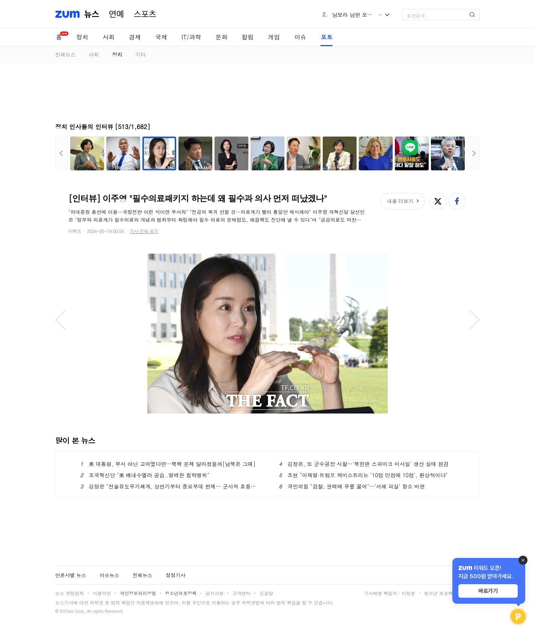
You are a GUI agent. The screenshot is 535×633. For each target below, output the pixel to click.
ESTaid (66, 611)
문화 (221, 37)
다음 (473, 153)
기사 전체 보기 (144, 231)
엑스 (437, 201)
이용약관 (102, 593)
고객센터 (242, 593)
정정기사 (175, 575)
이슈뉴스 (109, 575)
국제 (161, 37)
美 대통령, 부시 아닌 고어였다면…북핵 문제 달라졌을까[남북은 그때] (167, 464)
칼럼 (248, 37)
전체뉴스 (65, 54)
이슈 (300, 37)
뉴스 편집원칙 (69, 593)
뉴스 (91, 14)
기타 (140, 54)
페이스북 (457, 201)
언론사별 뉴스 (70, 575)
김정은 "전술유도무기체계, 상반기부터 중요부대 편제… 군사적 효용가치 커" (168, 486)
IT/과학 (191, 37)
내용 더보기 (400, 200)
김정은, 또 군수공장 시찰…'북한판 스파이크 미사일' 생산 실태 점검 (364, 464)
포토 (326, 37)
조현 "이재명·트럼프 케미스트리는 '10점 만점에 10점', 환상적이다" (363, 475)
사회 (109, 37)
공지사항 (215, 593)
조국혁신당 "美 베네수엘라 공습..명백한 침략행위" (144, 475)
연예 (116, 14)
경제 (135, 37)
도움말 (266, 593)
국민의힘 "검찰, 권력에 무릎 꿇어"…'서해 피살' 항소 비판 (352, 486)
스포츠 (145, 14)
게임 (274, 37)
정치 (82, 37)
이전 (61, 153)
